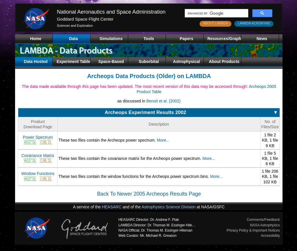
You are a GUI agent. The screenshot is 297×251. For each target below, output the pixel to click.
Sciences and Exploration (75, 25)
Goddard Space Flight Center (85, 19)
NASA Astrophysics (265, 225)
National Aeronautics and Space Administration (111, 12)
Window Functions (37, 173)
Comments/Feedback (263, 220)
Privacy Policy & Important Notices (253, 230)
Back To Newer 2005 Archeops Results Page (149, 194)
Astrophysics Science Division (168, 207)
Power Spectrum (38, 137)
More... (163, 140)
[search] (216, 13)
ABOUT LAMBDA (215, 23)
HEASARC (112, 207)
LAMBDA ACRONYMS (254, 23)
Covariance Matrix (37, 155)
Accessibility (270, 236)
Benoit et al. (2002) (163, 101)
